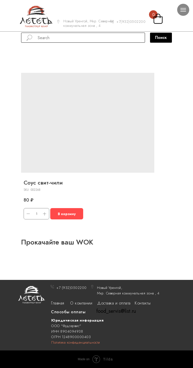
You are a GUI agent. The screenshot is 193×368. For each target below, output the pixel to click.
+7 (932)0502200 (71, 287)
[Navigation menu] (183, 10)
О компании (81, 303)
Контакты (143, 303)
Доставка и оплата (114, 303)
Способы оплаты (68, 312)
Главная (57, 303)
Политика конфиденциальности (75, 342)
